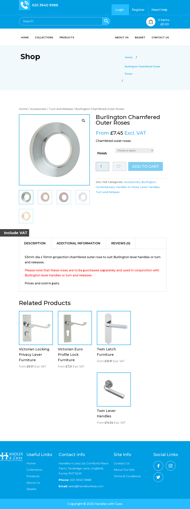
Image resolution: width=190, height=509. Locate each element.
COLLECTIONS (44, 37)
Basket (31, 489)
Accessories (38, 109)
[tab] (35, 243)
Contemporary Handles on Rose (117, 187)
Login (119, 10)
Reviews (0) (120, 243)
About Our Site (124, 469)
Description (35, 243)
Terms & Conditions (127, 476)
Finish (102, 153)
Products (33, 476)
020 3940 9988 (45, 5)
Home (23, 109)
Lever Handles (150, 187)
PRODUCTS (67, 37)
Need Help (159, 10)
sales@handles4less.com (85, 486)
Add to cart (145, 166)
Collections (34, 469)
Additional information (78, 243)
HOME (25, 37)
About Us (33, 482)
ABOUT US (122, 37)
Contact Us (122, 463)
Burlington (148, 182)
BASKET (140, 37)
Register (138, 10)
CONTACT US (160, 37)
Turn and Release (61, 109)
